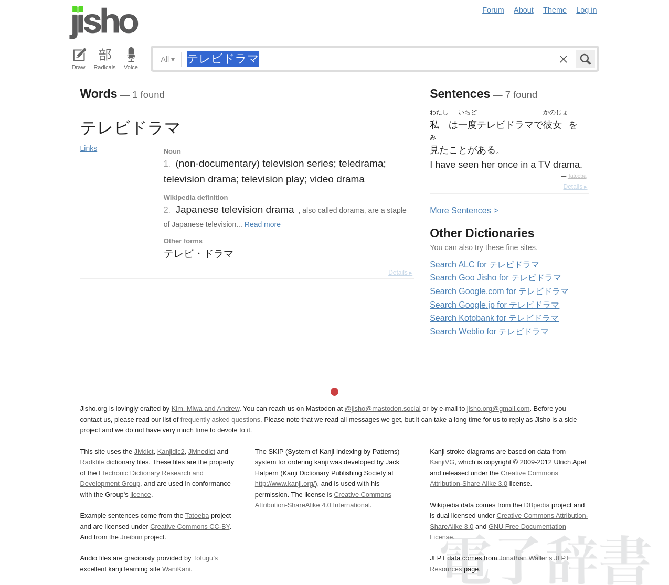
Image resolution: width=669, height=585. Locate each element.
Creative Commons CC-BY (189, 526)
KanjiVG (442, 462)
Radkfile (92, 462)
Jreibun (131, 537)
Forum (493, 10)
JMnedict (201, 452)
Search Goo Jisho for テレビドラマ (495, 277)
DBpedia (536, 505)
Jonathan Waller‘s (525, 558)
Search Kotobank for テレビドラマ (494, 317)
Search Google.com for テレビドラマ (499, 291)
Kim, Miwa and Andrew (205, 409)
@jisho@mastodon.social (383, 409)
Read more (261, 224)
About (524, 10)
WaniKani (176, 569)
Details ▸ (400, 272)
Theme (555, 10)
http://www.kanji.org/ (285, 484)
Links (89, 148)
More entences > (464, 210)
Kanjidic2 (171, 452)
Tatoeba (577, 176)
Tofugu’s (205, 558)
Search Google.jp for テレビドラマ (494, 304)
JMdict (144, 452)
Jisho (104, 22)
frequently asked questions (220, 420)
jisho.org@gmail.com (498, 409)
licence (140, 495)
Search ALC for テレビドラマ (484, 264)
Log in (586, 10)
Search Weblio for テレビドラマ (489, 331)
